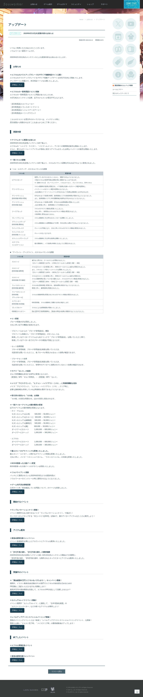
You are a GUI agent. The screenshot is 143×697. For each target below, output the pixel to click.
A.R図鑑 (130, 49)
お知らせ (34, 4)
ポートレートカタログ (118, 49)
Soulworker (13, 4)
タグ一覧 (118, 61)
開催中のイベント (118, 36)
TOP (137, 692)
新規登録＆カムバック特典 (124, 85)
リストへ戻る (57, 671)
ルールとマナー (118, 89)
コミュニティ (76, 4)
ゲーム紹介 (48, 4)
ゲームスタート (132, 4)
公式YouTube (130, 23)
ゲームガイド (62, 4)
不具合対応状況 (118, 74)
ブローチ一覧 (130, 61)
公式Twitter (118, 23)
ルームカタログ (130, 74)
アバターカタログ (130, 36)
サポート (104, 4)
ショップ (90, 4)
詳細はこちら (17, 85)
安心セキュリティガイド (121, 93)
